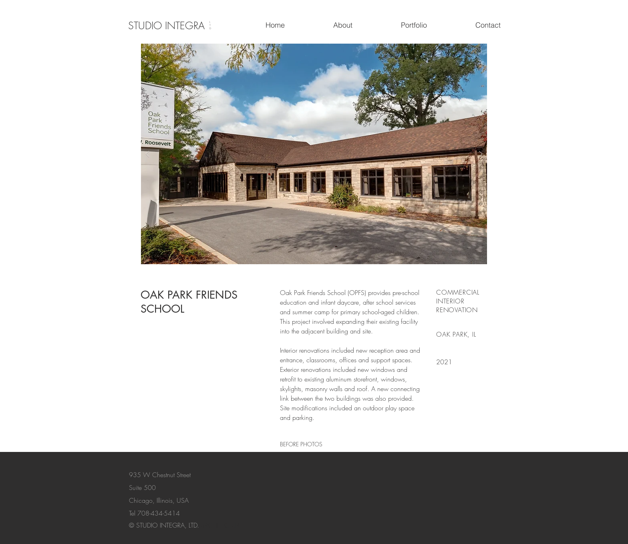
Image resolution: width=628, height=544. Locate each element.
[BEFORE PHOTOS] (301, 444)
